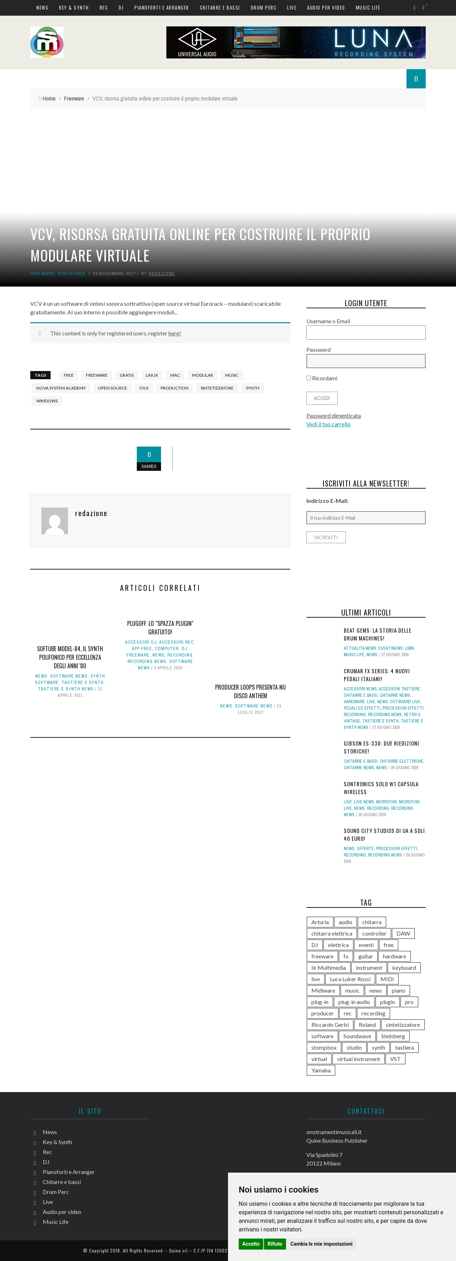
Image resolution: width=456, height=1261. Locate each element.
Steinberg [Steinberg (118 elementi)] (393, 1036)
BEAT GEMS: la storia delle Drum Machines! (377, 634)
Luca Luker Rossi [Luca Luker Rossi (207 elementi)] (350, 979)
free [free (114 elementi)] (389, 944)
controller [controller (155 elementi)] (374, 933)
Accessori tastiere (399, 689)
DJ (121, 7)
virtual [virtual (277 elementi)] (319, 1058)
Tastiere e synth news (66, 689)
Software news (69, 676)
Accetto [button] (251, 1244)
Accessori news (360, 689)
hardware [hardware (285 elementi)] (394, 956)
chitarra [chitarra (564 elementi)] (372, 921)
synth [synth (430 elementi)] (378, 1047)
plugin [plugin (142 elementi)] (387, 1001)
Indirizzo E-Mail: (327, 500)
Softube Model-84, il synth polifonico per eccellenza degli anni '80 (70, 657)
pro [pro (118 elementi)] (409, 1001)
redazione (162, 274)
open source (112, 388)
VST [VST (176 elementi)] (395, 1058)
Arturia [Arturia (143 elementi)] (320, 921)
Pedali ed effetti (362, 708)
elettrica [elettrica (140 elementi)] (338, 944)
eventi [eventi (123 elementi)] (366, 944)
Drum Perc (264, 7)
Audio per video (326, 7)
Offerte (365, 848)
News (42, 7)
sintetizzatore (217, 388)
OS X (144, 388)
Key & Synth (74, 7)
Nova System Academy (61, 388)
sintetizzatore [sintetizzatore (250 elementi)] (403, 1024)
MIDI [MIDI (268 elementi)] (387, 979)
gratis (127, 375)
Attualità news (360, 648)
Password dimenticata (333, 415)
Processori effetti (403, 708)
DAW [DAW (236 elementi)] (403, 933)
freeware (97, 375)
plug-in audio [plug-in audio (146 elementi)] (354, 1001)
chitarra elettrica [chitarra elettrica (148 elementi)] (331, 933)
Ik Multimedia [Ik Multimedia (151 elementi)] (328, 967)
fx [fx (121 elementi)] (345, 956)
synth (252, 388)
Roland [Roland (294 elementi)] (367, 1024)
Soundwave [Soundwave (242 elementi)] (357, 1036)
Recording (180, 655)
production (174, 388)
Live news (364, 802)
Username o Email (328, 321)
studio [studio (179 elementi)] (354, 1047)
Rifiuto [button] (275, 1244)
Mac (175, 375)
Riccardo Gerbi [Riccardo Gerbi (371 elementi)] (330, 1024)
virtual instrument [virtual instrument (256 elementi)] (358, 1058)
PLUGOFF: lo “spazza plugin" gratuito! (160, 627)
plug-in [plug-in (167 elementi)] (319, 1001)
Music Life (368, 7)
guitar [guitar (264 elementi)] (365, 956)
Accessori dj (141, 642)
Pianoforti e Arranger (161, 7)
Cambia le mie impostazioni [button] (321, 1244)
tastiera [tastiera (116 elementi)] (404, 1047)
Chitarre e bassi (220, 7)
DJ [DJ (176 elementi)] (314, 944)
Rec (104, 7)
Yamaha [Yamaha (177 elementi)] (321, 1070)
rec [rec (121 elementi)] (348, 1013)
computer (167, 649)
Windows (47, 400)
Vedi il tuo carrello (328, 424)
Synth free (71, 274)
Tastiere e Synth (83, 682)
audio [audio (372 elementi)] (345, 921)
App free (142, 649)
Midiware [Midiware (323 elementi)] (323, 990)
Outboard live (405, 702)
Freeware (42, 274)
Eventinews (390, 648)
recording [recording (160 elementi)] (373, 1013)
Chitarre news (395, 695)
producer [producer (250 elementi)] (322, 1013)
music (231, 375)
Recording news (147, 661)
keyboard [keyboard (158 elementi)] (404, 967)
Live (291, 7)
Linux (152, 375)
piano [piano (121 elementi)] (398, 990)
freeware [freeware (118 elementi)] (322, 956)
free (69, 375)
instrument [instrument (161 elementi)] (369, 967)
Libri (409, 648)
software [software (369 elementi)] (322, 1036)
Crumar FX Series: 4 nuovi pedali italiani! (377, 675)
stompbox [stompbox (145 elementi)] (324, 1047)
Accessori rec (176, 642)
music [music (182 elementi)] (352, 990)
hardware (354, 702)
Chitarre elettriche (401, 761)
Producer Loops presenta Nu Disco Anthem (250, 691)
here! (175, 333)
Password (318, 349)
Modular (202, 375)
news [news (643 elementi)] (375, 990)
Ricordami (321, 378)
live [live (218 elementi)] (315, 979)
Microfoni (386, 802)
